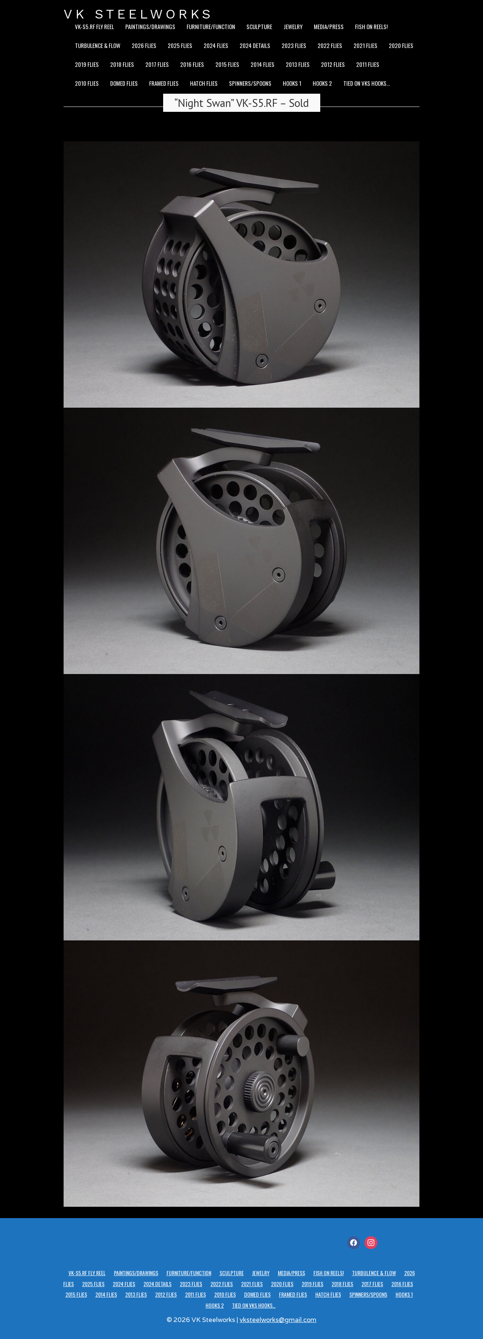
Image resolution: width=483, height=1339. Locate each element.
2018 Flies (122, 64)
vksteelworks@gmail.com (278, 1320)
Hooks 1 (292, 83)
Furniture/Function (211, 26)
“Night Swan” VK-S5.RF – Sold (242, 103)
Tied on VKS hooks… (366, 83)
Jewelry (293, 26)
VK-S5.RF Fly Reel (94, 26)
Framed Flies (164, 83)
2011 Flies (367, 64)
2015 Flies (227, 64)
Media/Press (329, 26)
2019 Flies (87, 64)
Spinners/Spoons (250, 83)
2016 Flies (192, 64)
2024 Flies (216, 45)
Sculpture (259, 26)
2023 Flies (294, 45)
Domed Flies (124, 83)
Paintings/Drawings (150, 26)
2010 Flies (87, 83)
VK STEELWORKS (138, 14)
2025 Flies (180, 45)
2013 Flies (298, 64)
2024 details (255, 45)
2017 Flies (157, 64)
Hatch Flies (204, 83)
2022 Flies (330, 45)
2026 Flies (144, 45)
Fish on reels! (371, 26)
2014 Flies (262, 64)
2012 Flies (333, 64)
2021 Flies (365, 45)
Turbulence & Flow (97, 45)
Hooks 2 (322, 83)
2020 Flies (401, 45)
